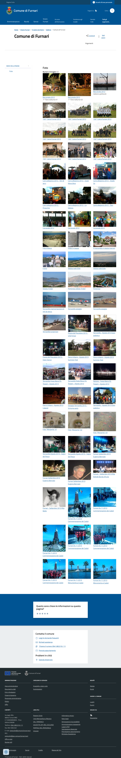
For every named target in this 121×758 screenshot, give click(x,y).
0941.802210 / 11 (17, 725)
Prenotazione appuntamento (71, 731)
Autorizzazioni (37, 689)
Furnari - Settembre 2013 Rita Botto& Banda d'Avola (104, 475)
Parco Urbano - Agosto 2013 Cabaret (53, 406)
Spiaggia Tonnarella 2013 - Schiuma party (77, 407)
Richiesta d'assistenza (69, 734)
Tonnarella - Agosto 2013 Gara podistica (104, 334)
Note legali (65, 718)
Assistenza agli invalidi (77, 20)
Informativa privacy (68, 715)
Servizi (36, 21)
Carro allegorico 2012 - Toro (103, 205)
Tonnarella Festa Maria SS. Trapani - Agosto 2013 (52, 382)
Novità (26, 21)
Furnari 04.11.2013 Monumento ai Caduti (75, 581)
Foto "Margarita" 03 (100, 432)
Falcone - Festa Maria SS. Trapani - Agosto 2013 (102, 382)
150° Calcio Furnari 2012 (52, 119)
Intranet (36, 731)
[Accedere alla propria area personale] (102, 2)
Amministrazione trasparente (71, 724)
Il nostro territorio (38, 30)
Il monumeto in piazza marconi (104, 248)
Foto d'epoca (47, 248)
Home (16, 30)
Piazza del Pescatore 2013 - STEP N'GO (78, 334)
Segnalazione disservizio (69, 729)
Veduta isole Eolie (74, 268)
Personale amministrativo (13, 698)
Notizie (92, 686)
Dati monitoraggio (10, 750)
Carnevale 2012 (48, 228)
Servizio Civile (92, 20)
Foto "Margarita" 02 (75, 430)
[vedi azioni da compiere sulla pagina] (102, 36)
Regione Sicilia (11, 2)
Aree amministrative (11, 686)
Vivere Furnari (45, 20)
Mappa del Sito (56, 750)
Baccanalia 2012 (49, 97)
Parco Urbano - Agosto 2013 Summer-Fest (78, 358)
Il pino (45, 268)
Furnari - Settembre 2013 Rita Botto (53, 509)
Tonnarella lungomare (50, 331)
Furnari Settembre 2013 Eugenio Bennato (102, 455)
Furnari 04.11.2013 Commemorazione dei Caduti (78, 520)
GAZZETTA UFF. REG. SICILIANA (43, 725)
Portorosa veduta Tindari (77, 288)
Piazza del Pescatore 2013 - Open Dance (53, 358)
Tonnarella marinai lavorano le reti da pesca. (53, 310)
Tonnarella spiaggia (75, 309)
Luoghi (92, 702)
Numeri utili (8, 742)
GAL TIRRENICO (38, 722)
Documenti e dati (10, 689)
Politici (7, 701)
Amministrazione (13, 21)
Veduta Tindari (48, 288)
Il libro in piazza (73, 248)
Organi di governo (10, 695)
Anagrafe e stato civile (40, 686)
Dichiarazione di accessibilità (71, 722)
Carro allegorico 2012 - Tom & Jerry (53, 182)
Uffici (6, 704)
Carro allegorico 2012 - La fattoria (77, 206)
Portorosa (96, 288)
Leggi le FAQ (66, 727)
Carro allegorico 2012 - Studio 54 (104, 182)
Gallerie (48, 30)
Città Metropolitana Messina (42, 718)
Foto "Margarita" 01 (50, 429)
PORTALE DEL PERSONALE (42, 728)
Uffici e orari (8, 739)
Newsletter (93, 718)
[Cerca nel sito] (111, 10)
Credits (40, 750)
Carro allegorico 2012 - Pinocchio (51, 206)
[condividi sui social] (90, 35)
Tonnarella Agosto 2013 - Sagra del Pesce (54, 455)
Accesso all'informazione (59, 20)
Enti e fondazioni (10, 692)
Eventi (92, 705)
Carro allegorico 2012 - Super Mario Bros (78, 182)
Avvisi (92, 689)
